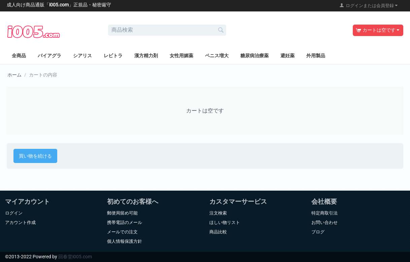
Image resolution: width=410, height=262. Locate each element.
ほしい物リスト (224, 222)
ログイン (14, 213)
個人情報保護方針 (124, 241)
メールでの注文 (122, 231)
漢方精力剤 (146, 55)
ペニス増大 (217, 55)
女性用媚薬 (181, 55)
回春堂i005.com (75, 256)
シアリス (82, 55)
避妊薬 (287, 55)
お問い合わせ (324, 222)
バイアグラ (49, 55)
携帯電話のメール (124, 222)
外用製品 (315, 55)
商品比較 (218, 231)
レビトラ (113, 55)
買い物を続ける (35, 156)
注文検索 (218, 213)
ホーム (14, 74)
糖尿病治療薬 (254, 55)
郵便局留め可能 (122, 213)
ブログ (317, 231)
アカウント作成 (20, 222)
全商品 (19, 55)
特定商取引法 (324, 213)
